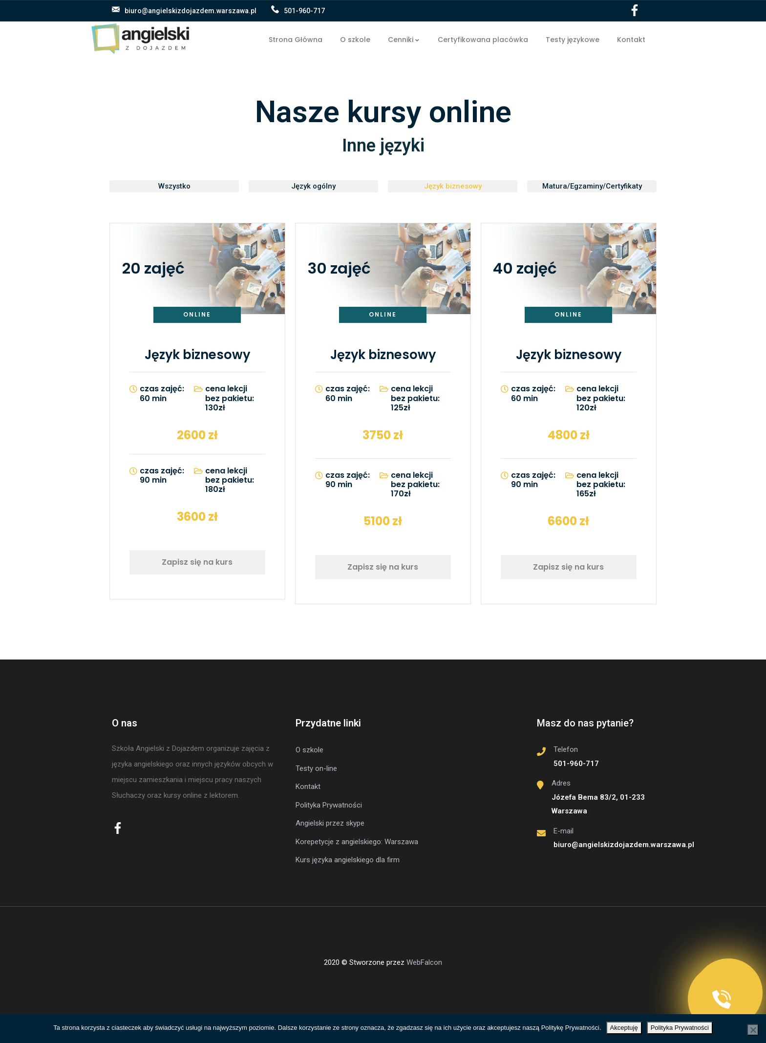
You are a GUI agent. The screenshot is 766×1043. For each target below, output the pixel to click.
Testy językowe (572, 39)
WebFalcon (424, 962)
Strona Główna (295, 39)
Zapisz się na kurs (197, 562)
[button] (174, 186)
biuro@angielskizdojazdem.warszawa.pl (190, 11)
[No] (753, 1030)
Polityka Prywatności (680, 1027)
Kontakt (631, 39)
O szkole (355, 39)
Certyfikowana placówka (483, 39)
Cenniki (404, 39)
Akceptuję (624, 1027)
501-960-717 (304, 11)
